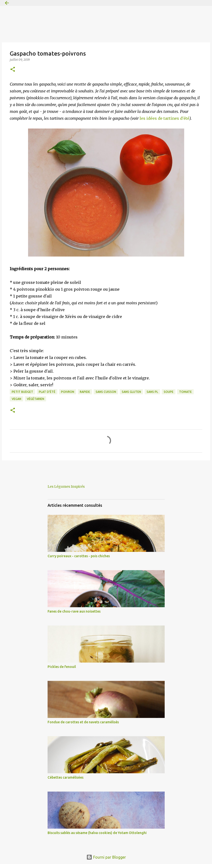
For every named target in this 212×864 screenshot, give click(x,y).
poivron (67, 391)
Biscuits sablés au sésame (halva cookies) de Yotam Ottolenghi (97, 833)
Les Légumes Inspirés (66, 486)
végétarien (35, 398)
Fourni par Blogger (106, 857)
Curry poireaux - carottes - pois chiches (79, 556)
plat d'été (47, 391)
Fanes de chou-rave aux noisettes (74, 611)
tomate (185, 391)
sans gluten (131, 391)
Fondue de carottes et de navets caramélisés (83, 722)
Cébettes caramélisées (65, 777)
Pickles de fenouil (62, 667)
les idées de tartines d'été (164, 118)
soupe (168, 391)
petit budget (22, 391)
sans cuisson (106, 391)
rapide (85, 391)
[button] (13, 69)
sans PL (152, 391)
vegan (16, 398)
